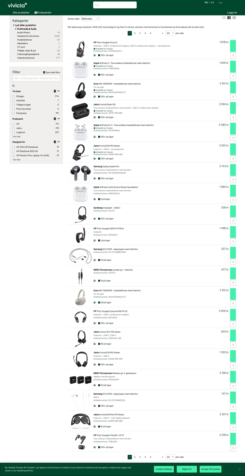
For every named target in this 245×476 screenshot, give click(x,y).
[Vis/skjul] (58, 91)
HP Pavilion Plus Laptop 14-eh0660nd (31, 155)
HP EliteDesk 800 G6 (25, 151)
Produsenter (42, 12)
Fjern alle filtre (51, 72)
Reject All (186, 469)
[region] (122, 469)
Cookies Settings (164, 469)
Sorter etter (74, 18)
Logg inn (232, 12)
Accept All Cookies (210, 469)
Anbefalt (18, 100)
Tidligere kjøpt (21, 104)
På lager (18, 96)
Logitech (18, 132)
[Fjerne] (55, 91)
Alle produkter (19, 12)
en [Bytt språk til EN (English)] (212, 3)
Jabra (17, 128)
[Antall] (233, 55)
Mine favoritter (21, 109)
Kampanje (19, 113)
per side (174, 33)
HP (15, 124)
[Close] (239, 469)
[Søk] (112, 5)
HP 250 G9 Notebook (25, 147)
